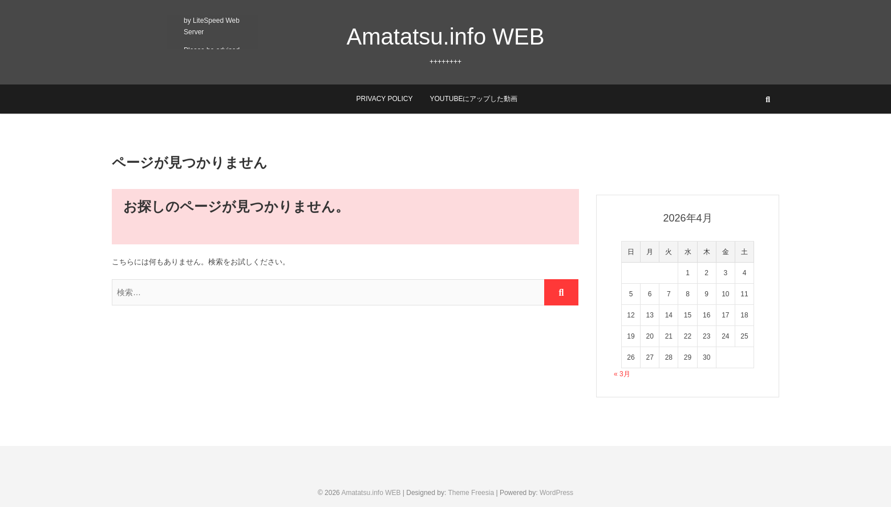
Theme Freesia (471, 493)
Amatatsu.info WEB (446, 36)
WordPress (556, 493)
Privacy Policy (385, 99)
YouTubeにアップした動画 (473, 99)
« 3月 (622, 374)
